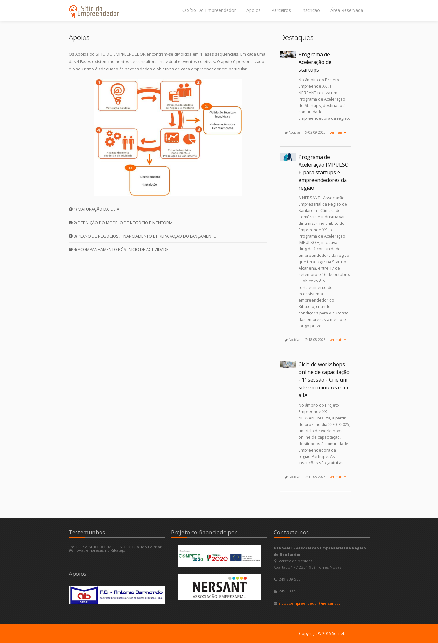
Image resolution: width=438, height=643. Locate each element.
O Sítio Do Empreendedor (209, 10)
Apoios (253, 10)
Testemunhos (87, 532)
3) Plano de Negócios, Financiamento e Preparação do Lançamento (143, 236)
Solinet (338, 633)
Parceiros (281, 10)
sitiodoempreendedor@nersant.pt (309, 603)
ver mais (338, 132)
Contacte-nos (291, 532)
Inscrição (310, 10)
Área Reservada (346, 10)
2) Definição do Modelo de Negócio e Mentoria (120, 222)
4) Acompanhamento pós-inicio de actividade (119, 249)
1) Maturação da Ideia (94, 209)
